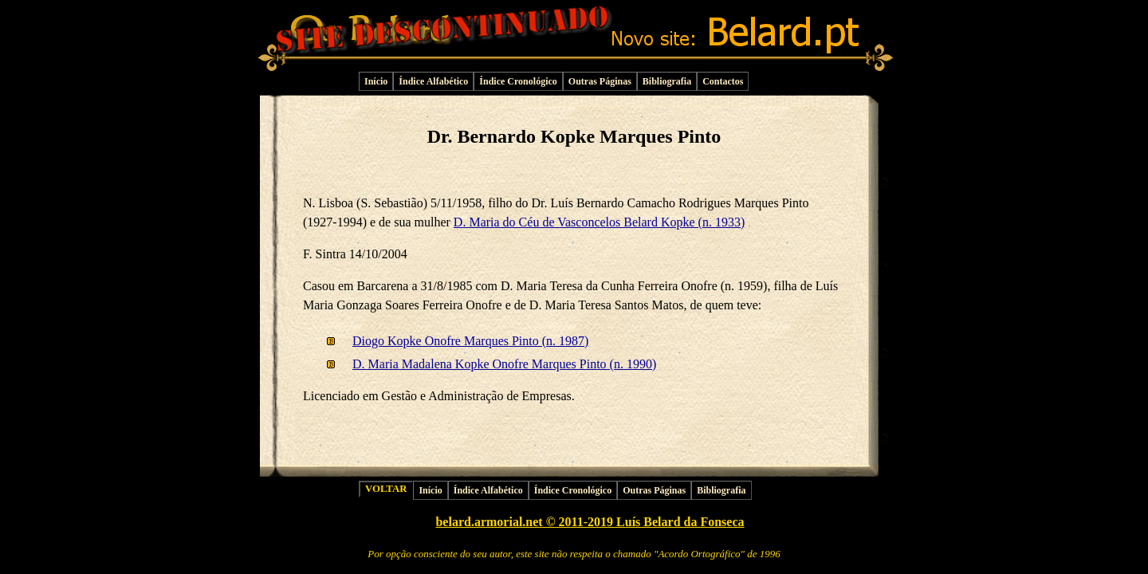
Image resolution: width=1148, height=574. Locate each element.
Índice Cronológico (517, 81)
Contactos (722, 81)
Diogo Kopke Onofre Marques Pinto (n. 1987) (470, 341)
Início (375, 81)
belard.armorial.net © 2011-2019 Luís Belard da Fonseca (589, 522)
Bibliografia (667, 81)
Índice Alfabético (433, 81)
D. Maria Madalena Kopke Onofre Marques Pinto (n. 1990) (504, 364)
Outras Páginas (599, 81)
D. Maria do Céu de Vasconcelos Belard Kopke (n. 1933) (599, 222)
